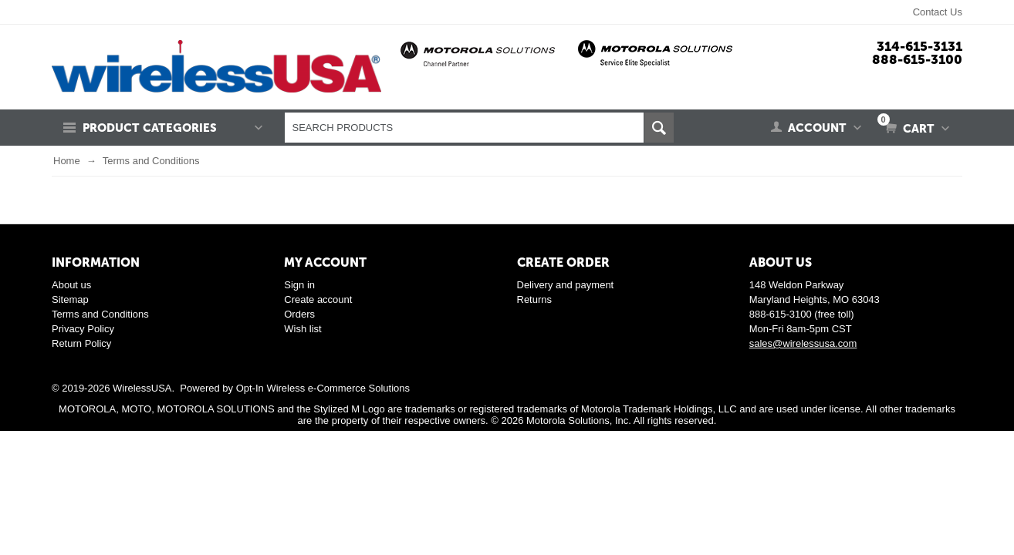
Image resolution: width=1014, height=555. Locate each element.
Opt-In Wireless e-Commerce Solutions (323, 388)
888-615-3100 (917, 59)
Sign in (299, 285)
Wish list (302, 329)
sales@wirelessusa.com (803, 343)
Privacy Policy (83, 329)
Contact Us (937, 12)
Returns (535, 299)
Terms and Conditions (100, 314)
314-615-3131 (919, 46)
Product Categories (150, 128)
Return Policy (81, 343)
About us (71, 285)
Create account (318, 299)
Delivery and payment (565, 285)
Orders (299, 314)
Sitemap (70, 299)
